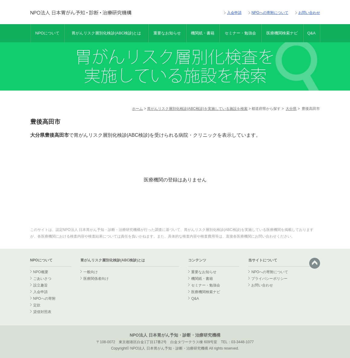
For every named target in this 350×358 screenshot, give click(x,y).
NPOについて (47, 33)
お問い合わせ (309, 13)
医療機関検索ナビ (282, 33)
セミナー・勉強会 (240, 33)
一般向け (90, 272)
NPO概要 (40, 272)
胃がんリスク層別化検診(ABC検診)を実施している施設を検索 (197, 109)
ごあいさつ (42, 278)
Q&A (311, 33)
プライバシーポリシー (269, 278)
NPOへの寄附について (270, 13)
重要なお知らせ (167, 33)
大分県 (291, 109)
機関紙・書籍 (202, 33)
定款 (36, 305)
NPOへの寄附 (44, 298)
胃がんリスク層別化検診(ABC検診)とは (106, 33)
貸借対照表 (42, 312)
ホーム (137, 109)
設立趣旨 (40, 285)
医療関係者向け (96, 278)
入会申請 (234, 13)
